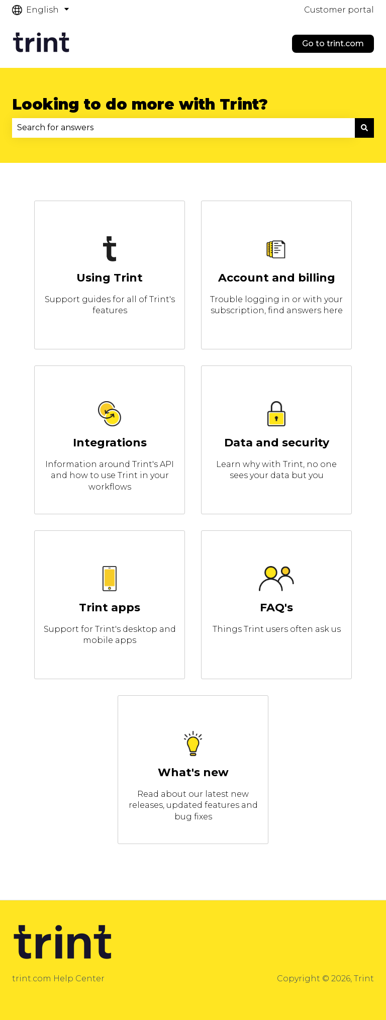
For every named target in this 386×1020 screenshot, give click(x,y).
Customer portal (339, 10)
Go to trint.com (333, 43)
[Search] (364, 127)
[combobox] (183, 127)
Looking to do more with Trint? (140, 104)
